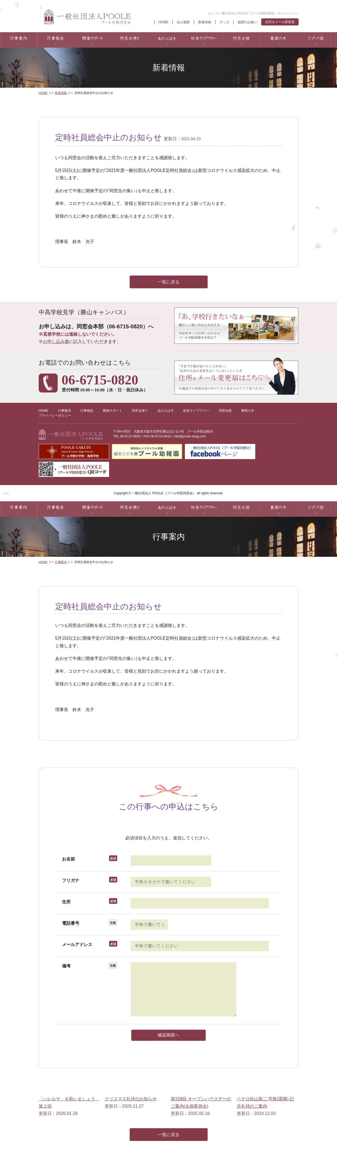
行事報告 (55, 40)
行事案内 (18, 40)
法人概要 (183, 22)
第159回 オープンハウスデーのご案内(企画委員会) (201, 1102)
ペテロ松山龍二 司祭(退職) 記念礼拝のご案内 (265, 1102)
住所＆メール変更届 (280, 22)
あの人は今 (166, 40)
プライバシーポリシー (55, 415)
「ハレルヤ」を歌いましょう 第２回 (69, 1102)
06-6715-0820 (130, 436)
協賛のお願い (247, 22)
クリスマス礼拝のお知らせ (131, 1099)
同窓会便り (129, 40)
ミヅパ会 (315, 40)
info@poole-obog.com (190, 436)
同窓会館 (241, 40)
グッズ (224, 22)
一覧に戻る (168, 282)
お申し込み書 (56, 341)
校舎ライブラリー (204, 40)
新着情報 (204, 22)
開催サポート (92, 40)
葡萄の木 (278, 40)
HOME (163, 22)
